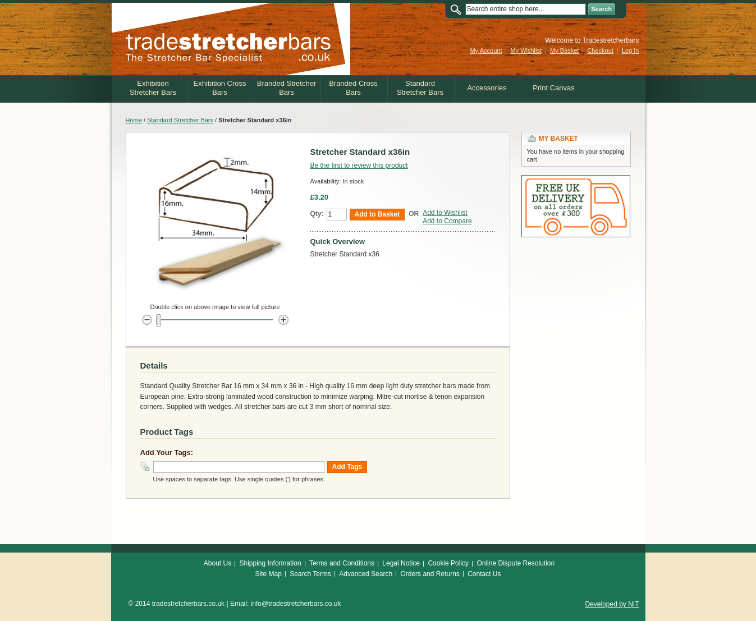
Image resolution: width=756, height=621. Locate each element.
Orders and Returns (429, 574)
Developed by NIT (612, 604)
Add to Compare (447, 221)
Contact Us (484, 574)
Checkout (600, 50)
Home (134, 120)
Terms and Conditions (341, 563)
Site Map (268, 574)
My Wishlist (526, 50)
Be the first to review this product (359, 165)
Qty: (317, 214)
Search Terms (310, 574)
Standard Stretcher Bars (180, 120)
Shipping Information (270, 563)
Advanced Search (365, 574)
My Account (486, 50)
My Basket (564, 50)
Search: (458, 9)
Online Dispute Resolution (515, 563)
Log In (630, 50)
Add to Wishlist (445, 213)
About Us (217, 563)
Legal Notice (401, 563)
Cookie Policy (448, 563)
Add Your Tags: (167, 452)
